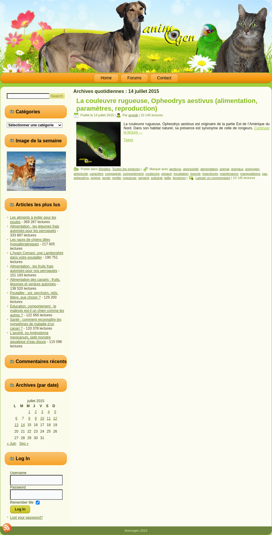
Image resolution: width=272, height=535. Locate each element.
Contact (164, 77)
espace (166, 173)
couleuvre (152, 173)
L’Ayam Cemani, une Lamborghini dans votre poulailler (36, 255)
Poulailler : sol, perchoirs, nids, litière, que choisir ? (34, 295)
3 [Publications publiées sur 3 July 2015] (42, 412)
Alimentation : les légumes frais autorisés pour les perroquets (34, 228)
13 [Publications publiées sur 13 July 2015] (16, 425)
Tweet (128, 140)
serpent (143, 178)
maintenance (229, 173)
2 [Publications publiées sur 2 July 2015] (36, 412)
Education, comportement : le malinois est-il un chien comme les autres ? (37, 310)
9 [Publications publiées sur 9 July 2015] (36, 418)
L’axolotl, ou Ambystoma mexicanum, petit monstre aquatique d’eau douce (30, 337)
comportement (133, 173)
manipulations (250, 173)
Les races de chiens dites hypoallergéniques (30, 242)
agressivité (191, 169)
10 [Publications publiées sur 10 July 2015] (42, 418)
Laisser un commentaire (212, 178)
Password (18, 487)
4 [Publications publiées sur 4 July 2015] (49, 412)
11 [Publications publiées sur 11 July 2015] (49, 418)
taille (167, 178)
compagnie (113, 173)
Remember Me (21, 502)
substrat (156, 178)
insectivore (210, 173)
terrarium (179, 178)
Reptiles (105, 169)
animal (224, 169)
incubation (181, 173)
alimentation (209, 169)
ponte (106, 178)
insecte (195, 173)
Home (106, 77)
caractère (96, 173)
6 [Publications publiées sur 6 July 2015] (16, 418)
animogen (252, 169)
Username (18, 473)
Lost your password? (26, 517)
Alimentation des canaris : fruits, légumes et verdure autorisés (35, 282)
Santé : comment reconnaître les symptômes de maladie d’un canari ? (35, 324)
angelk (133, 115)
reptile (116, 178)
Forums (134, 77)
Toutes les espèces (126, 169)
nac (264, 173)
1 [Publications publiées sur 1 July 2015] (29, 412)
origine (96, 178)
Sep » (23, 443)
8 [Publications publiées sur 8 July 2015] (29, 418)
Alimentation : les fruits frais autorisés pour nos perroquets (33, 268)
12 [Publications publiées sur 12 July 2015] (55, 418)
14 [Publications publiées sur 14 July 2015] (23, 425)
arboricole (81, 173)
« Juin (11, 443)
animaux (237, 169)
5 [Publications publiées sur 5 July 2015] (55, 412)
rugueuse (129, 178)
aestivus (175, 169)
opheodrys (81, 178)
